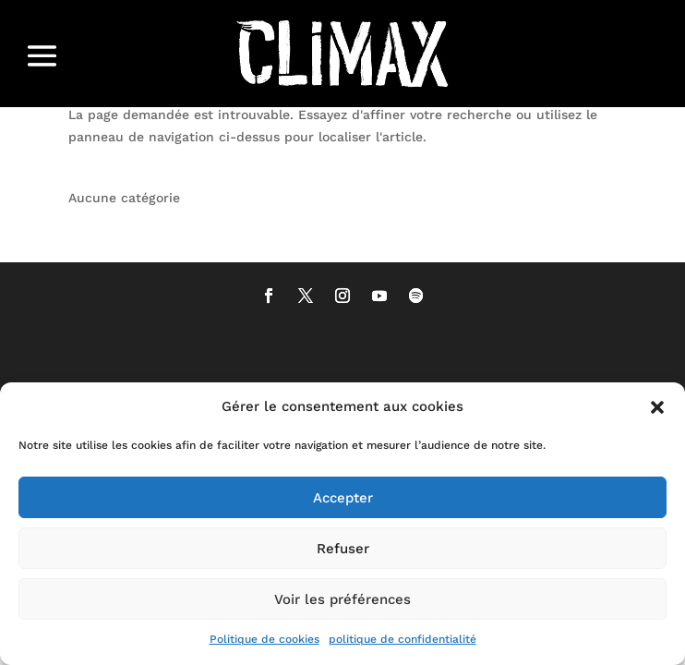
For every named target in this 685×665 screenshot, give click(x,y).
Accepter (343, 498)
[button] (657, 407)
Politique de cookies (264, 639)
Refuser (343, 548)
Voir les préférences (342, 599)
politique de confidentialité (402, 639)
